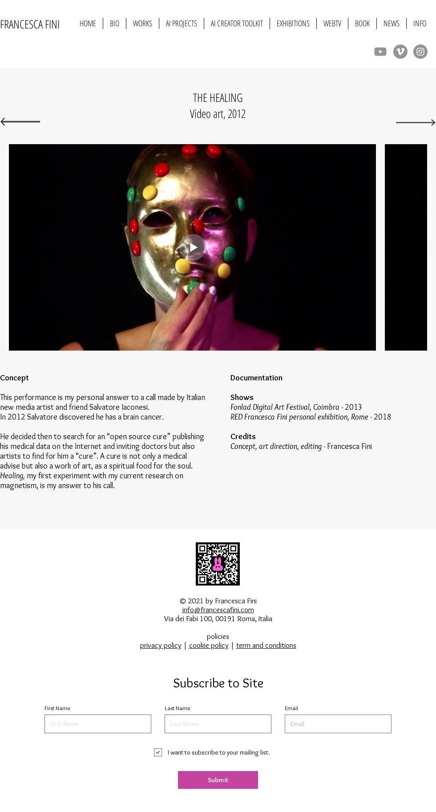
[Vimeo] (400, 51)
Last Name (177, 708)
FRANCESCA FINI (30, 24)
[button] (142, 23)
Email (291, 708)
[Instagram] (420, 51)
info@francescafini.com (218, 609)
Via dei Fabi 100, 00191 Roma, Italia (218, 618)
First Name (57, 708)
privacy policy (161, 645)
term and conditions (266, 645)
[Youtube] (380, 51)
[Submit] (218, 780)
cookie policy (209, 645)
